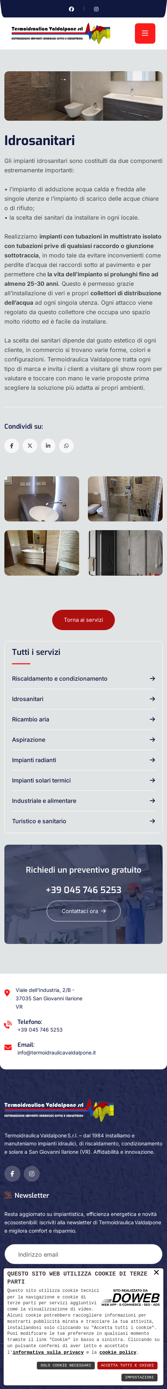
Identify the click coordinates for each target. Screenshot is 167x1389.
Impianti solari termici (41, 780)
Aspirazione (28, 739)
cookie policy (118, 1352)
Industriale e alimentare (44, 800)
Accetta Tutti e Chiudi (127, 1365)
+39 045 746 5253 (83, 890)
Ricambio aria (30, 719)
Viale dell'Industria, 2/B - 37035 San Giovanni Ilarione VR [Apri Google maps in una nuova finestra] (49, 998)
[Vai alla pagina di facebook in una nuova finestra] (71, 9)
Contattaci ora (84, 911)
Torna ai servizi (83, 619)
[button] (11, 446)
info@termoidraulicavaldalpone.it (57, 1052)
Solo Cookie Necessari (65, 1365)
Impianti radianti (34, 760)
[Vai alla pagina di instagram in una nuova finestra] (96, 9)
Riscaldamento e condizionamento (60, 678)
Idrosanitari (27, 698)
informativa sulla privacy (48, 1352)
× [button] (156, 1272)
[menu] (145, 33)
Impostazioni (139, 1377)
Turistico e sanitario (39, 821)
